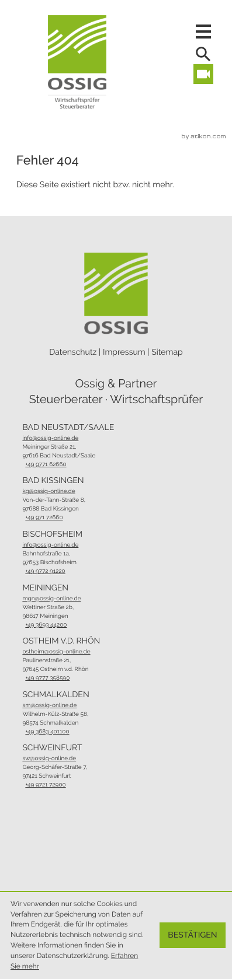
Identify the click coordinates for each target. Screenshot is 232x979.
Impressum (124, 352)
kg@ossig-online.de (48, 491)
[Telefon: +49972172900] (56, 785)
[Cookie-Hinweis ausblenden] (193, 935)
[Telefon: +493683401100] (57, 732)
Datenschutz (72, 352)
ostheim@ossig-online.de (56, 652)
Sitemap (167, 352)
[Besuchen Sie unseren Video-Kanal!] (203, 74)
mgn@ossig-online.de (51, 599)
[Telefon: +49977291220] (51, 571)
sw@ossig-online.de (49, 759)
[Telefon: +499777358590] (56, 678)
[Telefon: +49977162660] (60, 464)
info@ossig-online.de (50, 438)
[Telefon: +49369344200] (50, 625)
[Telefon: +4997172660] (55, 517)
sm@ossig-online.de (49, 705)
